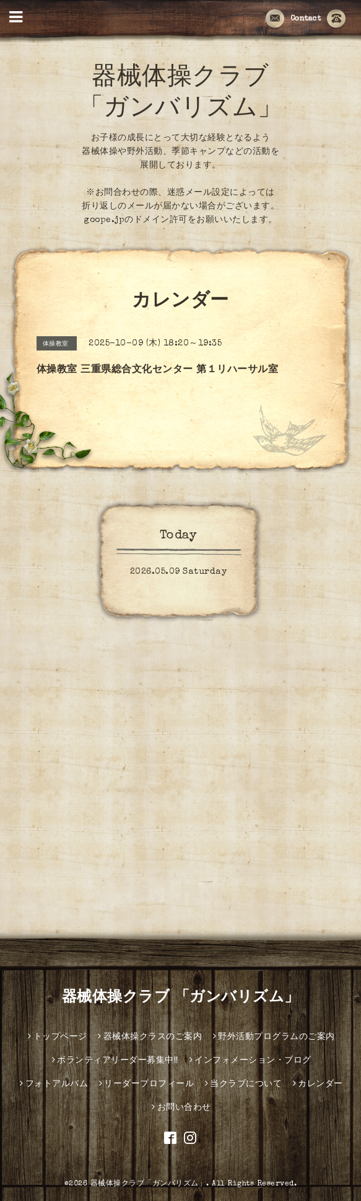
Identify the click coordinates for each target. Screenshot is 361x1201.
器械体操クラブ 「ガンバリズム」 (181, 998)
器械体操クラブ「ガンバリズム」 (148, 1184)
